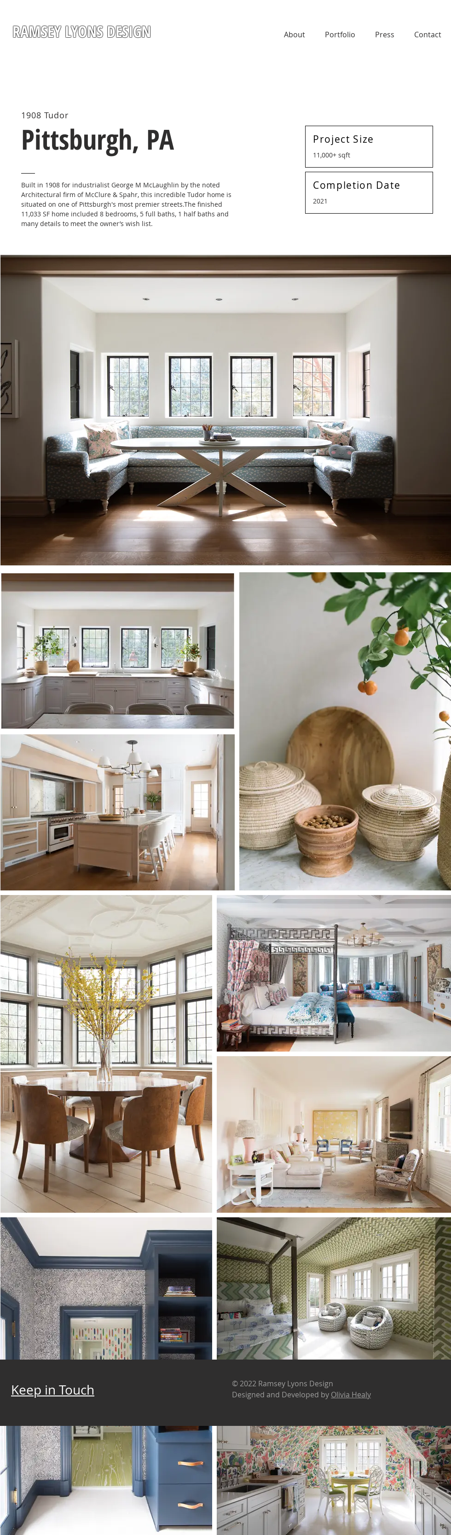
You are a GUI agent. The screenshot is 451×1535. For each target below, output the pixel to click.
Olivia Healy (351, 1395)
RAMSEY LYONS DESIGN (81, 31)
